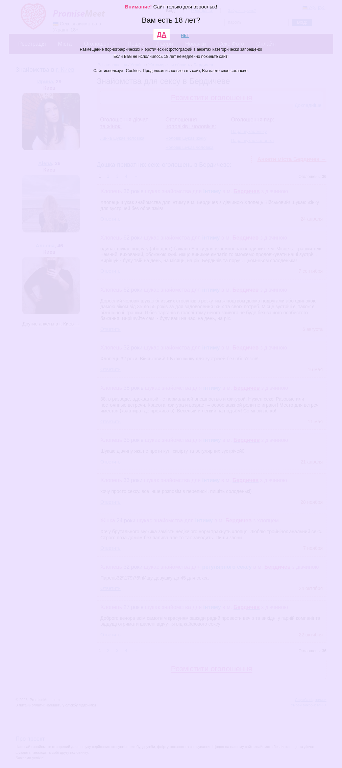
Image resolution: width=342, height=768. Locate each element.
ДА (162, 34)
